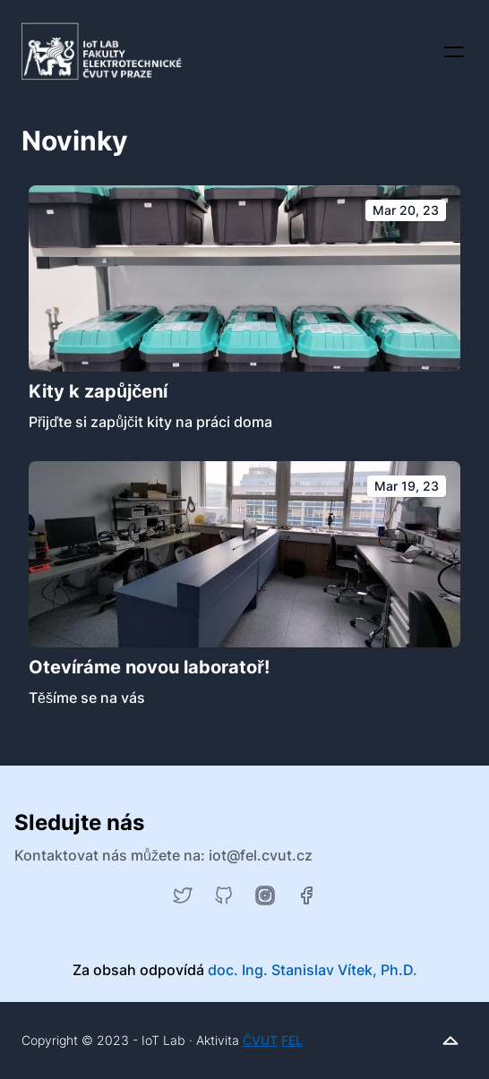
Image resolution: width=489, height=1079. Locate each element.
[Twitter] (182, 895)
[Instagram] (265, 895)
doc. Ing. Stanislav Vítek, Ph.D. (312, 970)
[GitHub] (224, 895)
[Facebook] (306, 895)
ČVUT (260, 1040)
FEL (292, 1040)
